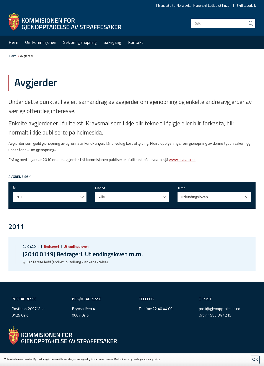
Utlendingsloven (76, 246)
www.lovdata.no (182, 159)
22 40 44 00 (163, 309)
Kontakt (135, 42)
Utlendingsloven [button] (194, 197)
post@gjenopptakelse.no (219, 309)
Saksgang (112, 42)
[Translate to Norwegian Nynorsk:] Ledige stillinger (193, 5)
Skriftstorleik (246, 5)
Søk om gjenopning (80, 42)
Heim (13, 42)
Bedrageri (51, 246)
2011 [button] (20, 197)
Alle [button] (101, 197)
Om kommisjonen (40, 42)
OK (255, 359)
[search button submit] (251, 23)
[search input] (223, 23)
